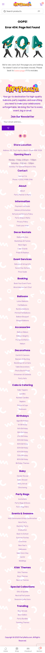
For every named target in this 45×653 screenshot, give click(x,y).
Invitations (22, 499)
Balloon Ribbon (22, 332)
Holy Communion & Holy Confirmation (22, 518)
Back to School (22, 534)
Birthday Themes (22, 463)
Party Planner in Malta (22, 195)
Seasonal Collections (23, 599)
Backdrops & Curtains (22, 363)
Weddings (22, 561)
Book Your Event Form (22, 283)
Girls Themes (23, 572)
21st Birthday (22, 436)
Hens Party (22, 522)
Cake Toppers (22, 390)
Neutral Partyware (22, 596)
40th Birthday (22, 444)
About (22, 191)
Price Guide (22, 272)
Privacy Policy (22, 222)
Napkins (23, 402)
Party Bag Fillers (22, 507)
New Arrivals (22, 611)
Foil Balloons (22, 305)
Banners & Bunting (22, 359)
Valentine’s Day (22, 553)
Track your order (22, 226)
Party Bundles (22, 619)
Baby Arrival (22, 484)
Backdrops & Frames (22, 241)
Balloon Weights (22, 336)
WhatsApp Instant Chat (22, 287)
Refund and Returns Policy (22, 214)
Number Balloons (22, 309)
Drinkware (22, 409)
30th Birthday (22, 440)
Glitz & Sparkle (22, 592)
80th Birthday (22, 459)
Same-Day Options (22, 268)
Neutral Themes (22, 580)
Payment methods (22, 206)
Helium (22, 344)
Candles (22, 394)
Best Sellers (22, 615)
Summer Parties (22, 538)
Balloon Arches (22, 237)
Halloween (23, 549)
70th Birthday (22, 456)
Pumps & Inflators (22, 340)
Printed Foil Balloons (22, 313)
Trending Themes (22, 623)
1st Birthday (22, 425)
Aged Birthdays (22, 421)
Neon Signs (22, 245)
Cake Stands (22, 249)
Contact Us (22, 176)
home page (19, 70)
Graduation (22, 530)
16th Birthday (22, 429)
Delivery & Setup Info (22, 264)
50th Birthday (22, 448)
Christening (22, 488)
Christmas (22, 542)
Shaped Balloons (22, 321)
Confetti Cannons (23, 355)
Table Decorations (22, 367)
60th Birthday (22, 452)
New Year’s (22, 545)
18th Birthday (22, 432)
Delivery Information (22, 210)
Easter (22, 557)
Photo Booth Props (22, 371)
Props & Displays (22, 253)
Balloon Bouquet (22, 317)
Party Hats (22, 378)
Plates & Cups (22, 405)
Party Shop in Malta (22, 218)
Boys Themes (22, 576)
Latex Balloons (22, 301)
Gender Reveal (22, 476)
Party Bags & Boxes (22, 503)
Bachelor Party (22, 526)
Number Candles (22, 398)
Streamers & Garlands (22, 375)
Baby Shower (22, 480)
